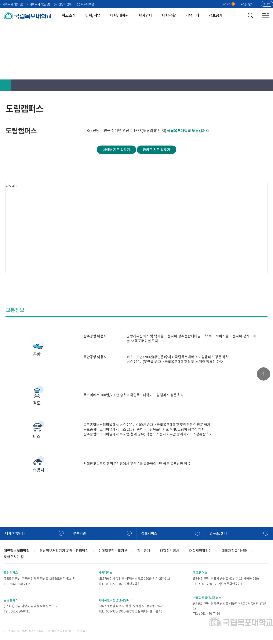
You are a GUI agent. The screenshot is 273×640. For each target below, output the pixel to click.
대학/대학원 (119, 15)
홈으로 (5, 85)
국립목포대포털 (84, 4)
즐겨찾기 (256, 85)
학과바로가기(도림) (11, 4)
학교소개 (68, 15)
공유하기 (267, 85)
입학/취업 (92, 15)
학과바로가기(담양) (38, 4)
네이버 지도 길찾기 (116, 149)
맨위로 (263, 374)
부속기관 (79, 533)
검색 (250, 15)
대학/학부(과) (15, 533)
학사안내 (145, 15)
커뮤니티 (192, 15)
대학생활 (169, 15)
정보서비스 (149, 533)
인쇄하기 (244, 85)
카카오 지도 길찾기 (156, 149)
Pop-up (228, 4)
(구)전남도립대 (63, 4)
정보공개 (216, 15)
